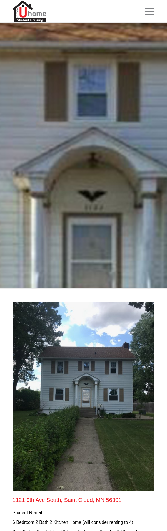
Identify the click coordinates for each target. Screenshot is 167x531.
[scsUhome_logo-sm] (69, 11)
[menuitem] (146, 11)
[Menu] (146, 11)
